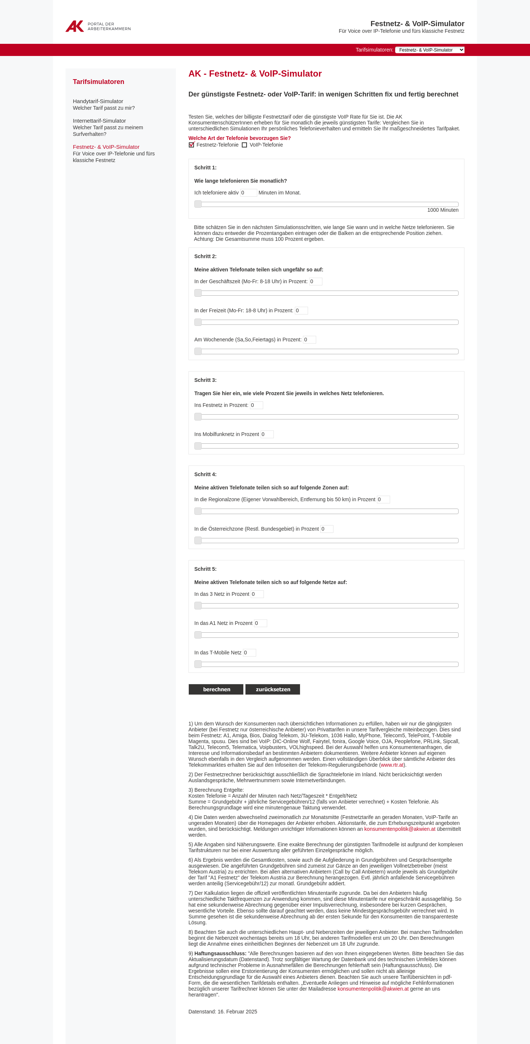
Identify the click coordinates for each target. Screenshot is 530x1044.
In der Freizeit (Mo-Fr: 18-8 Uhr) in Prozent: (244, 310)
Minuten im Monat (278, 193)
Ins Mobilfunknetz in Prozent (226, 434)
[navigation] (429, 49)
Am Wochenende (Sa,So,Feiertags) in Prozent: (248, 339)
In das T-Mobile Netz (217, 652)
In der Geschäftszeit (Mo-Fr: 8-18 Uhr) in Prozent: (258, 281)
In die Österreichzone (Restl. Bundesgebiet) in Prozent (256, 529)
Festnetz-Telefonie (218, 145)
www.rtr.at (392, 765)
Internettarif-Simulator (108, 127)
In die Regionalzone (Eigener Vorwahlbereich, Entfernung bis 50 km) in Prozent (284, 499)
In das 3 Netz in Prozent (221, 594)
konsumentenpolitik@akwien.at (400, 829)
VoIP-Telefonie (266, 145)
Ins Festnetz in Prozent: (221, 405)
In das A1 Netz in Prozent (223, 623)
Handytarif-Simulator (104, 104)
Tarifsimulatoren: (374, 50)
